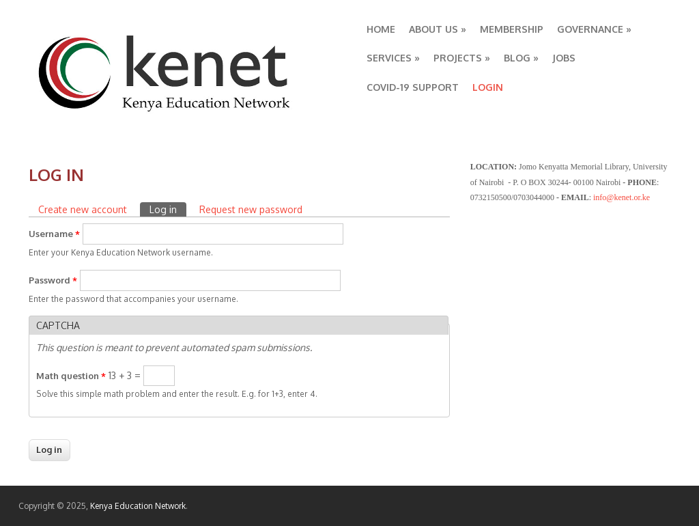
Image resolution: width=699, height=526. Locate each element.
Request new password (250, 209)
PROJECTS (461, 58)
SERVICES (393, 58)
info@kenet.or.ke (621, 197)
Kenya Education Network (138, 506)
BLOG (521, 58)
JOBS (563, 58)
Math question (71, 375)
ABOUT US (437, 29)
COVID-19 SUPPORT (413, 87)
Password (53, 280)
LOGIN (487, 87)
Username (54, 233)
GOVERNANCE (594, 29)
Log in (167, 208)
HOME (381, 29)
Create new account (82, 209)
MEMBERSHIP (511, 29)
